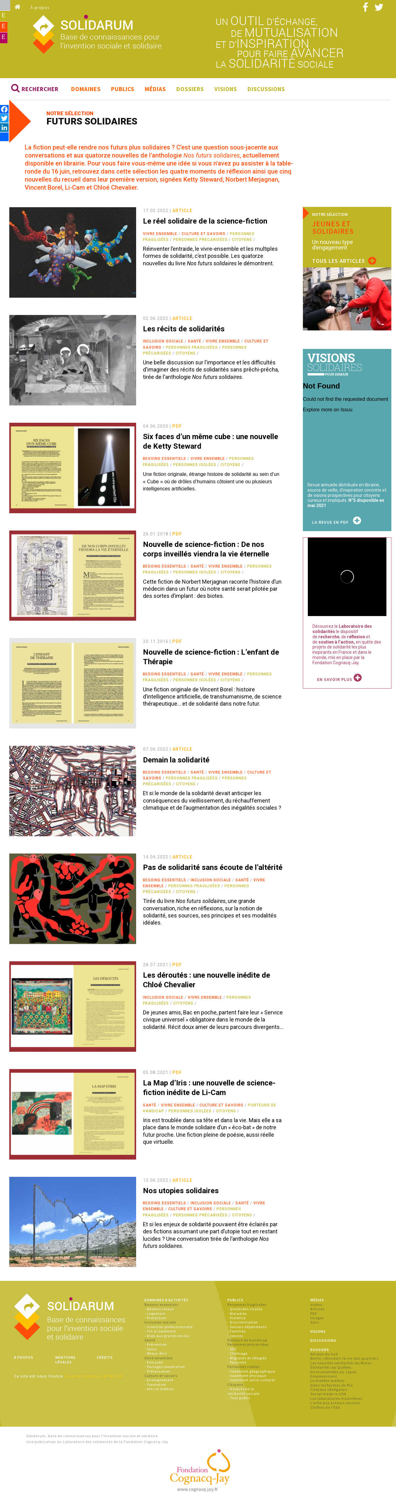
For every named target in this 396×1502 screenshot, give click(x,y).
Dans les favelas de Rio (331, 1385)
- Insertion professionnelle (168, 1326)
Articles (317, 1309)
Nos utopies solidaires (181, 1190)
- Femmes (236, 1331)
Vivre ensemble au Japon (333, 1372)
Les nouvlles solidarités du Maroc (341, 1363)
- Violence (236, 1317)
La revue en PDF (336, 522)
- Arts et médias (159, 1389)
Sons (314, 1322)
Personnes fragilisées (192, 347)
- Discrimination (242, 1322)
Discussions (266, 89)
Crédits (105, 1357)
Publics (122, 89)
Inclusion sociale (163, 341)
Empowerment (323, 1376)
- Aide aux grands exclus (167, 1335)
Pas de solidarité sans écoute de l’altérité (212, 867)
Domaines (86, 89)
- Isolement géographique (251, 1371)
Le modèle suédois (327, 1380)
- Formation (155, 1384)
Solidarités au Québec (330, 1367)
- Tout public (239, 1397)
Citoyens (242, 239)
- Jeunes (235, 1335)
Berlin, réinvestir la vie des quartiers (344, 1358)
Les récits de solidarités (184, 329)
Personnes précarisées (200, 239)
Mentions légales (65, 1359)
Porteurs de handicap (247, 1340)
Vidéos (316, 1304)
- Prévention (155, 1344)
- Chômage (237, 1353)
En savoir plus (339, 679)
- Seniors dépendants (247, 1326)
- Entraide (153, 1362)
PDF (313, 1313)
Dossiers (190, 89)
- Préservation (157, 1371)
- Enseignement (159, 1380)
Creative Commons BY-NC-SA (93, 1376)
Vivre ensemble (160, 234)
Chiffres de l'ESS (325, 1407)
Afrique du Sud (324, 1354)
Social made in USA (328, 1393)
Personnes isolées (194, 465)
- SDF (232, 1349)
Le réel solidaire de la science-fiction (205, 221)
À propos (40, 7)
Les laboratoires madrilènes (336, 1398)
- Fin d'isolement (160, 1331)
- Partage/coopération (164, 1366)
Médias (155, 89)
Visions (225, 89)
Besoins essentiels (164, 458)
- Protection (155, 1317)
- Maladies (237, 1313)
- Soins (150, 1349)
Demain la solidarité (176, 760)
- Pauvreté (236, 1362)
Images (317, 1317)
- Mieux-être (155, 1353)
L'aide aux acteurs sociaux (335, 1402)
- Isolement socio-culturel (251, 1380)
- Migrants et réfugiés (247, 1358)
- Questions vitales (244, 1309)
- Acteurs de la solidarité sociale (243, 1391)
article (182, 210)
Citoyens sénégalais (328, 1389)
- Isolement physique (246, 1375)
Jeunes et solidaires (333, 227)
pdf (177, 426)
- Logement (155, 1313)
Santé (194, 341)
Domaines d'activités (166, 1300)
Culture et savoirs (204, 234)
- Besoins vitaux (159, 1309)
